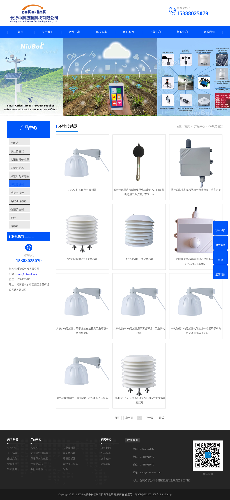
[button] (110, 114)
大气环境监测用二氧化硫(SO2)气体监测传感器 (82, 398)
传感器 (20, 249)
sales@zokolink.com (27, 299)
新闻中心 (182, 31)
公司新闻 (106, 447)
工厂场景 (12, 453)
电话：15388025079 (143, 456)
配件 (18, 238)
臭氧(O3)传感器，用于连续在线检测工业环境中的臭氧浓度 (82, 331)
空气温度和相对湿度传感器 (82, 259)
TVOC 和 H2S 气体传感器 (82, 189)
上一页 (129, 417)
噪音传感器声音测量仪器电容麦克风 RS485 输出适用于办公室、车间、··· (139, 192)
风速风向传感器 (25, 185)
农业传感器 (22, 153)
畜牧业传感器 (24, 217)
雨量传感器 (22, 174)
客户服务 (12, 469)
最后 (161, 417)
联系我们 (209, 31)
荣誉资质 (12, 464)
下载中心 (155, 31)
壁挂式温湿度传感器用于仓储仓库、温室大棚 (196, 189)
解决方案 (101, 31)
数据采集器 (22, 228)
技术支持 (106, 458)
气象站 (20, 143)
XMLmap (166, 494)
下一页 (149, 417)
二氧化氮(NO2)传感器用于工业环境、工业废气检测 (139, 331)
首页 (21, 31)
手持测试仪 (22, 206)
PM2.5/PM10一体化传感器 (139, 259)
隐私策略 (106, 464)
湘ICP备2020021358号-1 (148, 494)
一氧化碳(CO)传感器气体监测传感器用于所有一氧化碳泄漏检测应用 (196, 331)
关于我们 (47, 31)
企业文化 (12, 458)
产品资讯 (106, 453)
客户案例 (128, 31)
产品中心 (74, 31)
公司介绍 (12, 447)
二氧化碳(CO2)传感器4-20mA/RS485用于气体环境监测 (139, 400)
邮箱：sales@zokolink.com (147, 472)
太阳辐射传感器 (25, 164)
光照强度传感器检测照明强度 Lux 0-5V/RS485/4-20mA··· (196, 261)
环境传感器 (22, 196)
